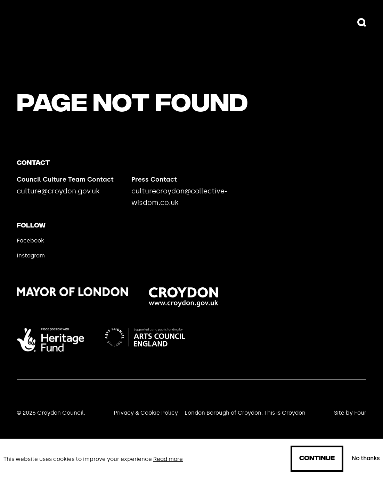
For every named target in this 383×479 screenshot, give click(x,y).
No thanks (366, 458)
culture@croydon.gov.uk (58, 191)
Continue (317, 459)
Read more (168, 459)
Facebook (30, 240)
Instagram (31, 255)
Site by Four (350, 412)
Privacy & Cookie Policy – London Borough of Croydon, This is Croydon (209, 412)
